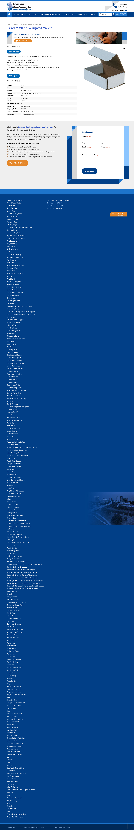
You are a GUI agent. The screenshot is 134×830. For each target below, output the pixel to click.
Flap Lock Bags (12, 220)
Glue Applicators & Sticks (15, 766)
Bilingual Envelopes (13, 557)
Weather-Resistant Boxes (16, 337)
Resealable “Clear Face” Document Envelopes (22, 587)
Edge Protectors (12, 443)
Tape (8, 709)
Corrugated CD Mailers (15, 359)
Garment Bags (12, 229)
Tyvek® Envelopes (13, 495)
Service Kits (11, 671)
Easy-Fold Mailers (13, 370)
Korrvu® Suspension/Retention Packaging (21, 313)
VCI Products (11, 647)
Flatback (10, 761)
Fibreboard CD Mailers (14, 372)
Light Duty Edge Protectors (16, 451)
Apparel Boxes (12, 430)
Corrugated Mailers (13, 364)
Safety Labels (11, 516)
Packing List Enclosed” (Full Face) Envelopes (22, 576)
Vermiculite (11, 421)
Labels (9, 497)
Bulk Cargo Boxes (13, 283)
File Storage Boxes (13, 299)
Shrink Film (11, 655)
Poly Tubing (11, 245)
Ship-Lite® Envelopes (14, 492)
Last (102, 143)
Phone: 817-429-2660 (55, 204)
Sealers (9, 250)
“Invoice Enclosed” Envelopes (17, 565)
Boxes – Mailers (12, 343)
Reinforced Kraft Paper (15, 631)
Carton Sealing (12, 739)
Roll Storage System (14, 416)
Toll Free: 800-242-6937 (55, 201)
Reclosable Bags (12, 247)
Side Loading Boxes (13, 329)
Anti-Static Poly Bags (14, 212)
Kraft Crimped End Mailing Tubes (18, 541)
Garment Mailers (12, 375)
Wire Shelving (11, 277)
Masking (10, 791)
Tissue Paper (11, 641)
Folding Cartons (12, 432)
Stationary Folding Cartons (16, 440)
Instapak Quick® (12, 410)
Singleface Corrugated (14, 419)
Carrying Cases (12, 348)
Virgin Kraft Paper (13, 650)
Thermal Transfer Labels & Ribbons (19, 525)
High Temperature (13, 775)
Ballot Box (10, 345)
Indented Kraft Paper (14, 617)
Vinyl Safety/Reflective (15, 815)
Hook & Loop (11, 777)
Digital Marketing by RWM (62, 826)
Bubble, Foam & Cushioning (16, 397)
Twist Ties (10, 261)
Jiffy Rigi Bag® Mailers (14, 476)
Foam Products (12, 408)
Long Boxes (11, 315)
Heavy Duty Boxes (13, 307)
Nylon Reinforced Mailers (15, 478)
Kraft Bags (10, 538)
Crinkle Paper (11, 612)
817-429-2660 (122, 6)
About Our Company (54, 207)
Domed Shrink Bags (14, 658)
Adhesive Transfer (13, 726)
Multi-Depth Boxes (13, 321)
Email (86, 147)
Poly (8, 682)
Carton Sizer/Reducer (14, 286)
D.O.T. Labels (11, 500)
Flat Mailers (11, 470)
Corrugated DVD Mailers (15, 362)
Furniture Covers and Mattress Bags (19, 226)
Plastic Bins (11, 269)
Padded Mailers (12, 481)
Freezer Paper (11, 614)
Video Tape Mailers (13, 394)
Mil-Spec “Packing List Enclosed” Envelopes (22, 571)
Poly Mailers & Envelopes (15, 489)
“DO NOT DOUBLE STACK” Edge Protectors (22, 446)
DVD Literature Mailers (15, 367)
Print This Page (14, 51)
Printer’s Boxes (12, 324)
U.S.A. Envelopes (13, 598)
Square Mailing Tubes (14, 386)
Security (9, 802)
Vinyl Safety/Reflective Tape (16, 813)
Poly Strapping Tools (14, 688)
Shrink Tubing (11, 674)
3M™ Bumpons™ (12, 715)
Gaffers (9, 764)
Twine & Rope (11, 707)
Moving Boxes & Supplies (15, 318)
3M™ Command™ (13, 720)
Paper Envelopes (12, 487)
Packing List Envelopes (15, 555)
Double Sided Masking (14, 753)
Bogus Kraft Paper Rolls (15, 603)
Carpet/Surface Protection (16, 736)
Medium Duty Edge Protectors (17, 454)
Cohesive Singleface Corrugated (18, 405)
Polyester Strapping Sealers (16, 693)
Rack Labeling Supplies (15, 272)
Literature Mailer (12, 378)
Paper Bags (11, 484)
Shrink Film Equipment (15, 666)
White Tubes (11, 552)
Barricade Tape (12, 734)
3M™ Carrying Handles (15, 718)
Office (9, 794)
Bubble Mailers (12, 468)
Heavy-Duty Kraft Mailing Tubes (18, 535)
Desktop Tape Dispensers (15, 745)
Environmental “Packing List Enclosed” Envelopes (24, 563)
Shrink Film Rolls (12, 669)
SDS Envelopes (12, 590)
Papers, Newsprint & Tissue (16, 601)
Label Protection (12, 785)
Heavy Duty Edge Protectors (17, 449)
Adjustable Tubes (13, 530)
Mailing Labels (12, 511)
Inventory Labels (12, 503)
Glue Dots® (11, 769)
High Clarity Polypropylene (16, 234)
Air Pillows (10, 400)
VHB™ (9, 810)
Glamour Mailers (12, 473)
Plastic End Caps (12, 546)
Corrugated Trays (13, 294)
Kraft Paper (11, 620)
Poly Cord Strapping (14, 685)
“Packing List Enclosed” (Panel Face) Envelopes (23, 582)
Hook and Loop (12, 780)
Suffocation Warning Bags (16, 256)
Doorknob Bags (12, 218)
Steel (8, 696)
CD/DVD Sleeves (12, 351)
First (83, 143)
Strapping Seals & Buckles (16, 701)
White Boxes (11, 340)
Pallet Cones (11, 457)
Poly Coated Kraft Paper (15, 628)
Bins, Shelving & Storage (15, 264)
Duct (8, 755)
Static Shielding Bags (14, 253)
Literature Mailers (13, 381)
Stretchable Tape (12, 807)
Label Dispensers (13, 506)
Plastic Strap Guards (14, 459)
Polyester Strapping (13, 690)
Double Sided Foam (13, 750)
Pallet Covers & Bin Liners (16, 237)
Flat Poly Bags (12, 223)
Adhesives (10, 723)
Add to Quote (13, 76)
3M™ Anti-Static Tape (14, 712)
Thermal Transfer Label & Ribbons (18, 522)
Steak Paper (11, 639)
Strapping (10, 677)
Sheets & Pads (12, 326)
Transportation (12, 595)
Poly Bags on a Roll (13, 239)
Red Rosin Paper (12, 633)
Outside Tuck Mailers (14, 383)
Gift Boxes (10, 435)
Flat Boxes (10, 302)
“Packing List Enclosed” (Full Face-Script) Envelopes (25, 579)
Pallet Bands (11, 679)
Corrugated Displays (14, 356)
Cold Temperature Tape (15, 742)
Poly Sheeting (11, 242)
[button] (124, 48)
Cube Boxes (11, 296)
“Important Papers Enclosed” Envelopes (21, 568)
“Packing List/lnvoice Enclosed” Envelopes (22, 573)
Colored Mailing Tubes (14, 533)
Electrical (10, 758)
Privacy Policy (11, 826)
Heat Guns (10, 663)
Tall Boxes (10, 332)
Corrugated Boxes (13, 288)
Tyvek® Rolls (11, 644)
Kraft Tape (10, 783)
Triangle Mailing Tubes (14, 392)
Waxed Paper (11, 652)
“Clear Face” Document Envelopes (19, 560)
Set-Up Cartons (12, 438)
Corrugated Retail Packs (15, 291)
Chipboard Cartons (13, 427)
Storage (9, 275)
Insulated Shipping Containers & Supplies (21, 310)
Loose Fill (10, 413)
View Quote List (119, 11)
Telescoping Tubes (13, 549)
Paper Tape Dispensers (14, 796)
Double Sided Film (13, 747)
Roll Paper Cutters (13, 636)
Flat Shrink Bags (12, 660)
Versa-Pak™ (11, 424)
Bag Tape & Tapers (13, 215)
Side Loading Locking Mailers (17, 389)
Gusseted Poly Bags (14, 231)
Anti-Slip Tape (11, 731)
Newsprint (10, 625)
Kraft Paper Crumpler (14, 622)
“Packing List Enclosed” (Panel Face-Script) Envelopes (25, 584)
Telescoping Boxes (13, 334)
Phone (105, 147)
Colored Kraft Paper (13, 609)
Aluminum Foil (12, 728)
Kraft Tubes (11, 544)
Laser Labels (11, 508)
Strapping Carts (12, 698)
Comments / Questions (92, 155)
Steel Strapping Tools (14, 704)
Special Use (11, 593)
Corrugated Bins (12, 267)
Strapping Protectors (14, 462)
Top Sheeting (11, 258)
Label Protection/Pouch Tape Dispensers (21, 788)
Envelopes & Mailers (14, 465)
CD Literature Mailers (14, 353)
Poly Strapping (12, 799)
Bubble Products (12, 402)
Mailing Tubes (11, 527)
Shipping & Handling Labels (16, 519)
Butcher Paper (12, 606)
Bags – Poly (11, 209)
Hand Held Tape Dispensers (16, 772)
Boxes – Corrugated (14, 280)
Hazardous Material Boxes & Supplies (20, 305)
